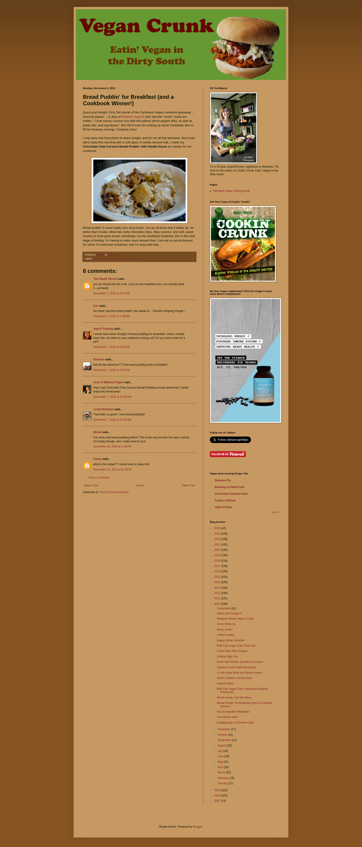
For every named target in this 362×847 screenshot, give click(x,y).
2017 (217, 566)
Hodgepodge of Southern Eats (235, 722)
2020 (217, 550)
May (220, 761)
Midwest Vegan (131, 116)
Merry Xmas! (224, 629)
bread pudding (101, 258)
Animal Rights (225, 683)
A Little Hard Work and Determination (239, 672)
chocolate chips (119, 258)
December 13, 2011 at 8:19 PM (112, 469)
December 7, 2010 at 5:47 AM (111, 293)
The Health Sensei (105, 278)
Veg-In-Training (103, 328)
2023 (217, 533)
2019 (217, 555)
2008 (217, 795)
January (222, 783)
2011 (217, 598)
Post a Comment (99, 477)
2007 (217, 800)
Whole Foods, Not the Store (234, 697)
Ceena (97, 459)
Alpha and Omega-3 (229, 613)
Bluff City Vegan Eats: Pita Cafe (236, 645)
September (224, 740)
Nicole (97, 432)
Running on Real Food (229, 487)
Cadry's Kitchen (225, 500)
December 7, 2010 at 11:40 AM (112, 419)
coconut (133, 258)
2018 (217, 560)
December (224, 608)
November (224, 729)
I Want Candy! (225, 634)
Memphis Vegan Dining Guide (231, 191)
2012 (217, 593)
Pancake (99, 359)
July (220, 751)
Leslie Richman (103, 409)
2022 (217, 539)
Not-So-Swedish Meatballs (233, 711)
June (220, 756)
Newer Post (91, 485)
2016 (217, 571)
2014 (217, 582)
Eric (96, 305)
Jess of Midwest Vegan (108, 382)
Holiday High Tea (227, 656)
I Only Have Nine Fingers (232, 651)
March (221, 772)
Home (140, 485)
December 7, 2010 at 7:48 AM (111, 316)
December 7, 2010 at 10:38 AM (112, 396)
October (222, 734)
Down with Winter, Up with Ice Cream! (240, 661)
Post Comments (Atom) (114, 492)
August (222, 745)
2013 (217, 587)
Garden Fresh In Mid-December (236, 667)
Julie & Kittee (223, 507)
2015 (217, 577)
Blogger (197, 826)
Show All (275, 512)
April (220, 767)
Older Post (188, 485)
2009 (217, 790)
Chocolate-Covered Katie (231, 493)
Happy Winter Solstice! (231, 640)
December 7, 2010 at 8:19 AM (111, 347)
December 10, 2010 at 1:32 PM (112, 446)
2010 (217, 604)
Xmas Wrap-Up (226, 624)
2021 (217, 544)
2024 (217, 528)
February (223, 778)
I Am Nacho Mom (227, 717)
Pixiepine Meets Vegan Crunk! (235, 618)
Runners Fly (223, 480)
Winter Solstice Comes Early (234, 678)
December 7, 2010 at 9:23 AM (111, 370)
